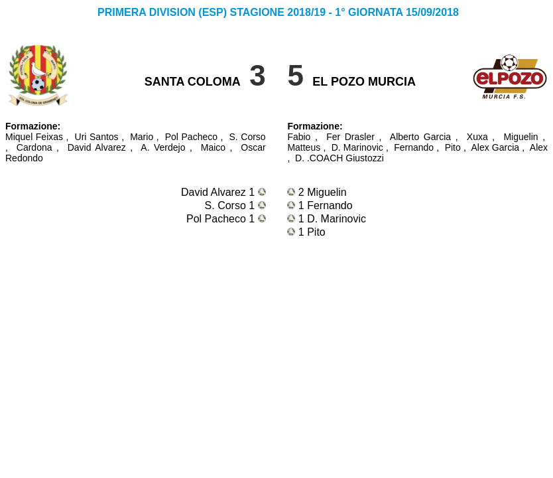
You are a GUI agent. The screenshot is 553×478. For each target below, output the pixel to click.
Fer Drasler (350, 136)
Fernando (414, 147)
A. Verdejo (163, 147)
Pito (453, 147)
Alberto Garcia (420, 136)
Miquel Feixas (34, 136)
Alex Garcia (495, 147)
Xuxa (477, 136)
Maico (213, 147)
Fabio (298, 136)
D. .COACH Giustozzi (339, 158)
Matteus (303, 147)
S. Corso (247, 136)
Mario (141, 136)
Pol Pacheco (191, 136)
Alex (539, 147)
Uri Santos (97, 136)
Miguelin (520, 136)
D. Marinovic (357, 147)
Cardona (34, 147)
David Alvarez (97, 147)
